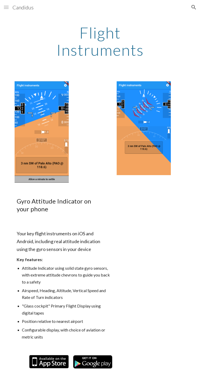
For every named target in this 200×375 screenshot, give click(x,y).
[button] (6, 7)
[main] (100, 41)
